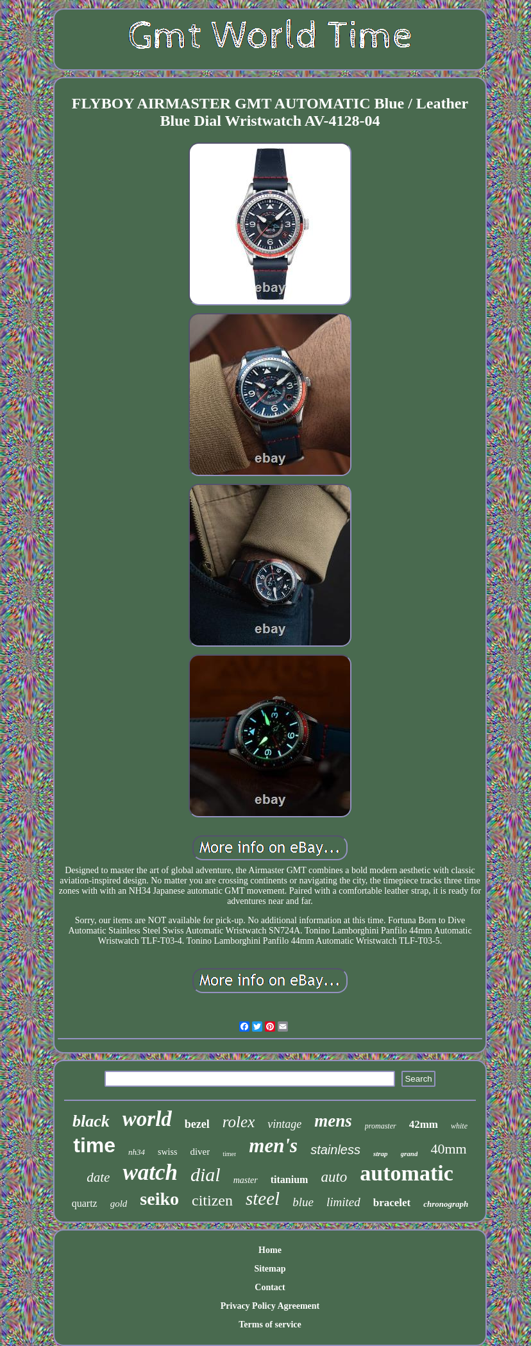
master (245, 1180)
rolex (239, 1121)
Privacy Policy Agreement (270, 1306)
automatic (406, 1173)
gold (119, 1203)
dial (205, 1174)
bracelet (392, 1203)
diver (200, 1151)
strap (380, 1153)
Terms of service (270, 1324)
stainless (335, 1150)
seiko (159, 1199)
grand (409, 1153)
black (91, 1121)
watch (150, 1172)
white (459, 1125)
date (98, 1177)
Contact (270, 1287)
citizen (212, 1200)
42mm (423, 1124)
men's (273, 1145)
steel (263, 1198)
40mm (448, 1149)
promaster (380, 1125)
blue (303, 1202)
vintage (284, 1124)
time (94, 1145)
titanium (289, 1179)
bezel (197, 1124)
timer (229, 1153)
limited (343, 1202)
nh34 (136, 1152)
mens (333, 1120)
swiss (167, 1152)
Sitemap (269, 1269)
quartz (84, 1203)
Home (270, 1250)
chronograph (445, 1204)
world (147, 1118)
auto (334, 1177)
